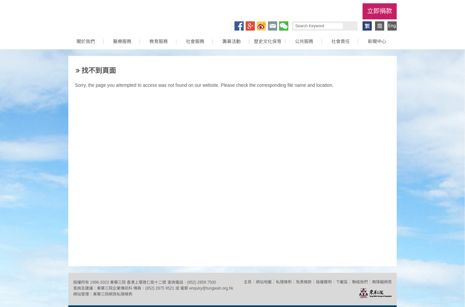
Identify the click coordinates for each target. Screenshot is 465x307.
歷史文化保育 (267, 41)
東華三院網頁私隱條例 (112, 294)
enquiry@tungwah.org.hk (211, 288)
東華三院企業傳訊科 (114, 288)
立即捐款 (379, 11)
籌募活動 (231, 41)
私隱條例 (284, 282)
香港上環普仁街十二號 (146, 282)
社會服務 (195, 41)
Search (349, 26)
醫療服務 (122, 41)
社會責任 (340, 41)
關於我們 (86, 41)
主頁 (248, 282)
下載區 (342, 282)
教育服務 (158, 41)
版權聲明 (324, 282)
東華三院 (105, 15)
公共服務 (304, 41)
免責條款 (304, 282)
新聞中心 (377, 41)
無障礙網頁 (382, 282)
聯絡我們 (360, 282)
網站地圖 (264, 282)
